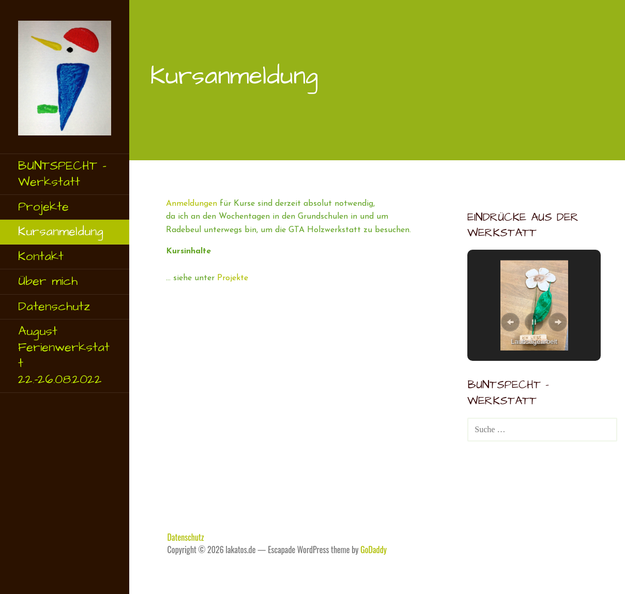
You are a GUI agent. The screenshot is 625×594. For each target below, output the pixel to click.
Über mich (48, 281)
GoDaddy (373, 549)
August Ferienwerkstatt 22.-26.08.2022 (64, 356)
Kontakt (41, 256)
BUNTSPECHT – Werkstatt (62, 174)
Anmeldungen (191, 204)
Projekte (43, 207)
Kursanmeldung (60, 231)
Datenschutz (54, 306)
